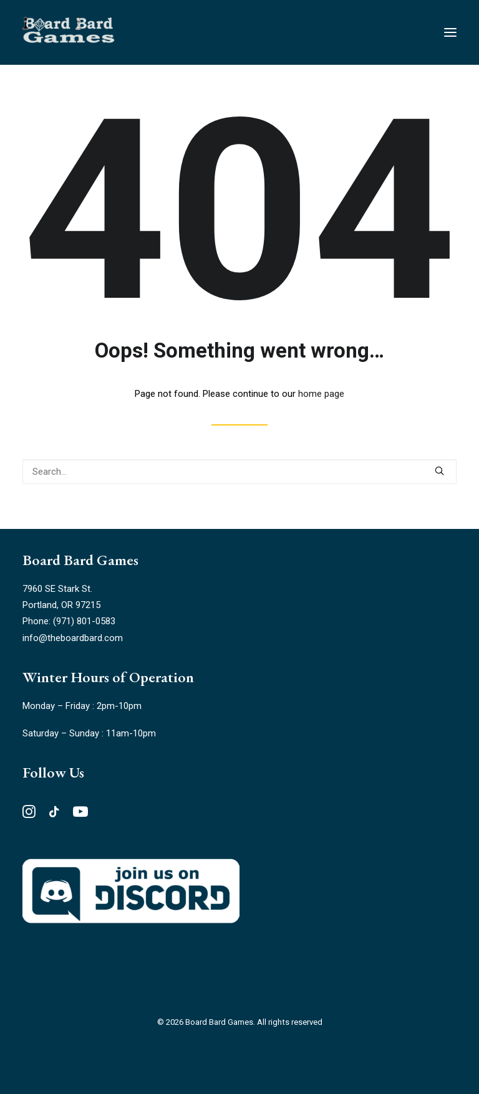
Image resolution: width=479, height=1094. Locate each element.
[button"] (29, 814)
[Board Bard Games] (68, 32)
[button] (439, 471)
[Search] (239, 471)
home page (321, 393)
